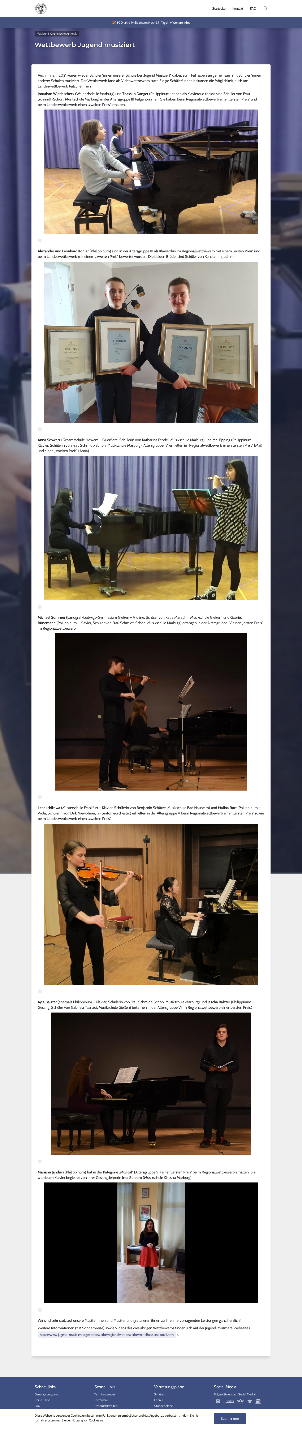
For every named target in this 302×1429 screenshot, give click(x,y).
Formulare (101, 1400)
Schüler (159, 1394)
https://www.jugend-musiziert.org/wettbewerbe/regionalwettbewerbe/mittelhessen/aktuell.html (107, 1334)
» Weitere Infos (180, 23)
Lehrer (158, 1400)
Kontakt (237, 8)
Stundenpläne (163, 1406)
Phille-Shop (42, 1400)
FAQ (253, 8)
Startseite (218, 8)
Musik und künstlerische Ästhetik (57, 33)
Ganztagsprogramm (47, 1394)
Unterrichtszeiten (105, 1406)
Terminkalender (104, 1394)
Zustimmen (230, 1418)
